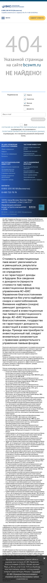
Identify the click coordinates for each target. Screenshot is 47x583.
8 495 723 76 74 (9, 193)
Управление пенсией (30, 151)
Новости (29, 95)
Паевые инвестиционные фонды (32, 148)
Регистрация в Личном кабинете (31, 167)
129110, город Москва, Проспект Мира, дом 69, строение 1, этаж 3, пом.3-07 (17, 201)
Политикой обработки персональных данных (23, 131)
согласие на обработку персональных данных (23, 127)
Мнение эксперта (28, 104)
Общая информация (8, 149)
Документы (30, 109)
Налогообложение (29, 177)
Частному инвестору (32, 144)
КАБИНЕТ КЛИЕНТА (37, 18)
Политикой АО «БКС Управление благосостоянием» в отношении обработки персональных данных (22, 574)
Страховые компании (8, 173)
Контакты (5, 156)
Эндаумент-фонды (7, 179)
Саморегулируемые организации (8, 176)
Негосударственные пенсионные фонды (8, 170)
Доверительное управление (10, 167)
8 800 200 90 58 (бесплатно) (12, 10)
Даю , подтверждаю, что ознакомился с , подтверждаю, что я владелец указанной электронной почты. (23, 130)
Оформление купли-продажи (33, 179)
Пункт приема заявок (30, 175)
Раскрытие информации (9, 154)
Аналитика (30, 99)
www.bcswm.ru (36, 248)
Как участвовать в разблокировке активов (31, 171)
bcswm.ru (32, 65)
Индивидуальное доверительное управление (32, 154)
